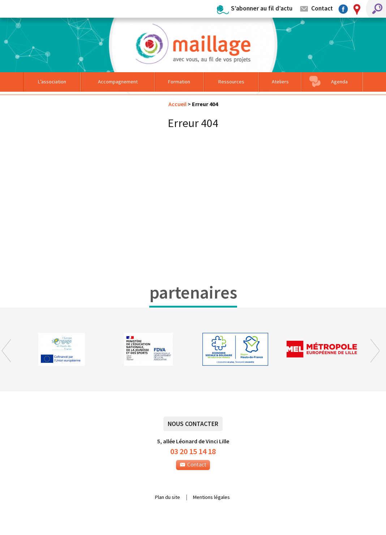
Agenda (339, 81)
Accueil (177, 104)
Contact (322, 8)
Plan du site (167, 497)
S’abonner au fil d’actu (261, 8)
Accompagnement (118, 81)
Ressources (231, 81)
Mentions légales (211, 497)
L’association (52, 81)
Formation (179, 81)
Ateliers (280, 81)
